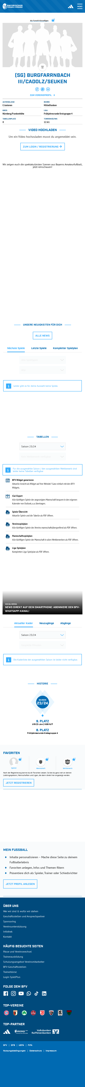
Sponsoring (9, 921)
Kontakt (7, 936)
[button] (37, 89)
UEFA (21, 1045)
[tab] (16, 349)
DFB (13, 1045)
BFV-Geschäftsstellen (14, 966)
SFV (5, 1045)
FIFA (30, 1045)
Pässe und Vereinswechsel (17, 951)
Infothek (7, 931)
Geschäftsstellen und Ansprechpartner (24, 916)
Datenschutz (35, 1051)
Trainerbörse (10, 971)
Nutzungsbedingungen (14, 1051)
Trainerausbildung (13, 956)
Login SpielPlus (11, 977)
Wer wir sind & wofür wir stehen (20, 911)
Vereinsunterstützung (14, 926)
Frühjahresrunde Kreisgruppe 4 (58, 113)
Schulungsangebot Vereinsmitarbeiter (23, 961)
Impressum (51, 1051)
